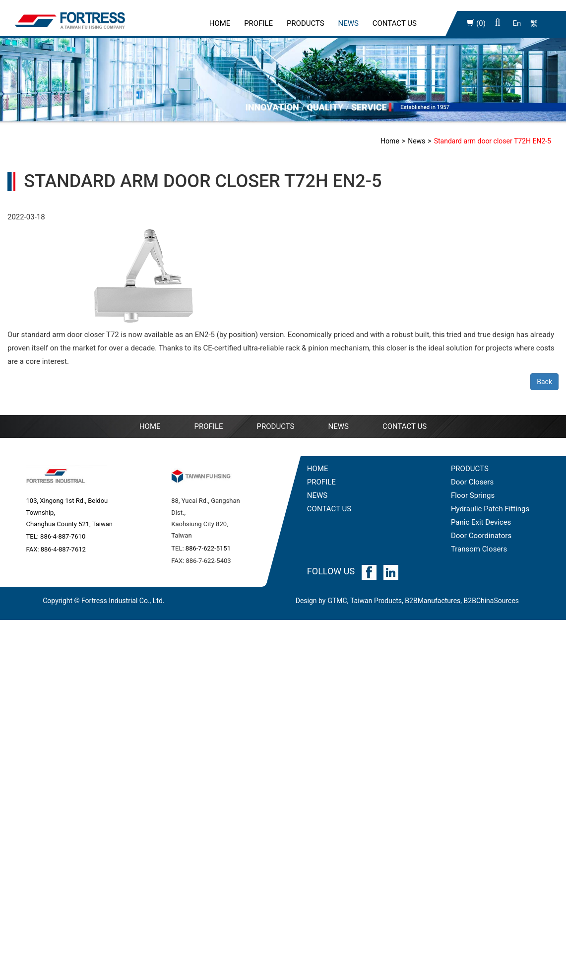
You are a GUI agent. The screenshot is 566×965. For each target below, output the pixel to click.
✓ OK (267, 958)
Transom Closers (479, 549)
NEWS (338, 426)
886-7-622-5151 (208, 548)
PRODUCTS (470, 468)
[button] (498, 23)
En (516, 23)
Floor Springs (473, 495)
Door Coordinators (481, 535)
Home (220, 23)
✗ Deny (12, 666)
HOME (317, 468)
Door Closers (472, 482)
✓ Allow (13, 653)
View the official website (84, 747)
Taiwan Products (376, 601)
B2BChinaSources (491, 601)
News (348, 23)
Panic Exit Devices (481, 522)
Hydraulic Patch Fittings (490, 508)
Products (305, 23)
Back (544, 382)
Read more (21, 747)
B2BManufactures (432, 601)
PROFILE (258, 23)
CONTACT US (329, 508)
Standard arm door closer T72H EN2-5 (492, 141)
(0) (476, 23)
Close (9, 626)
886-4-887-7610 (62, 536)
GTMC (337, 601)
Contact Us (395, 23)
